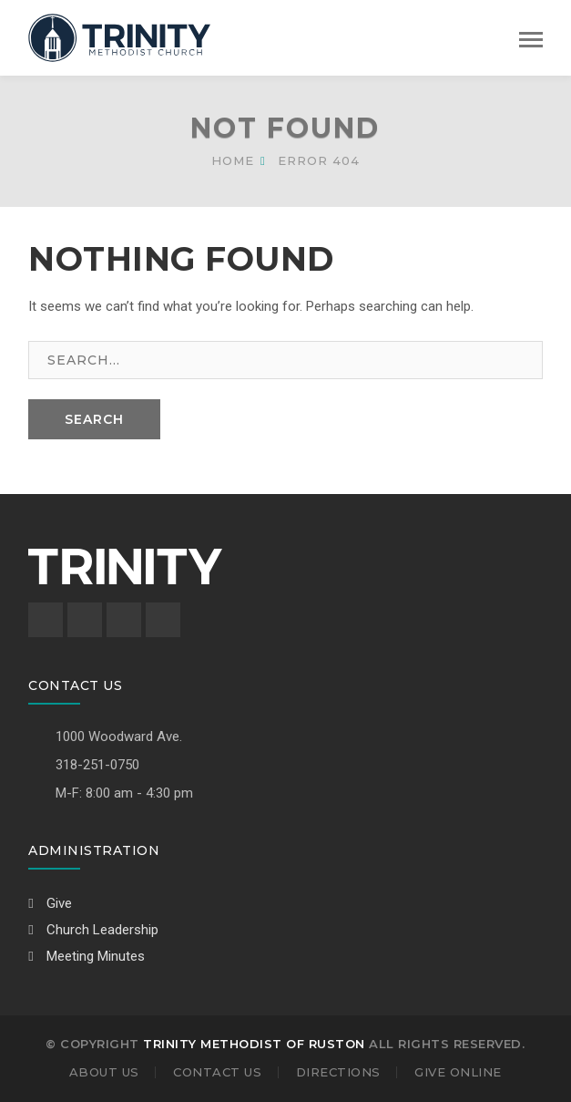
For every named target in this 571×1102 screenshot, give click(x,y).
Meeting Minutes (86, 956)
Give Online (458, 1072)
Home (232, 160)
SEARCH (94, 419)
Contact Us (217, 1072)
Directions (338, 1072)
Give (50, 903)
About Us (104, 1072)
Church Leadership (93, 930)
